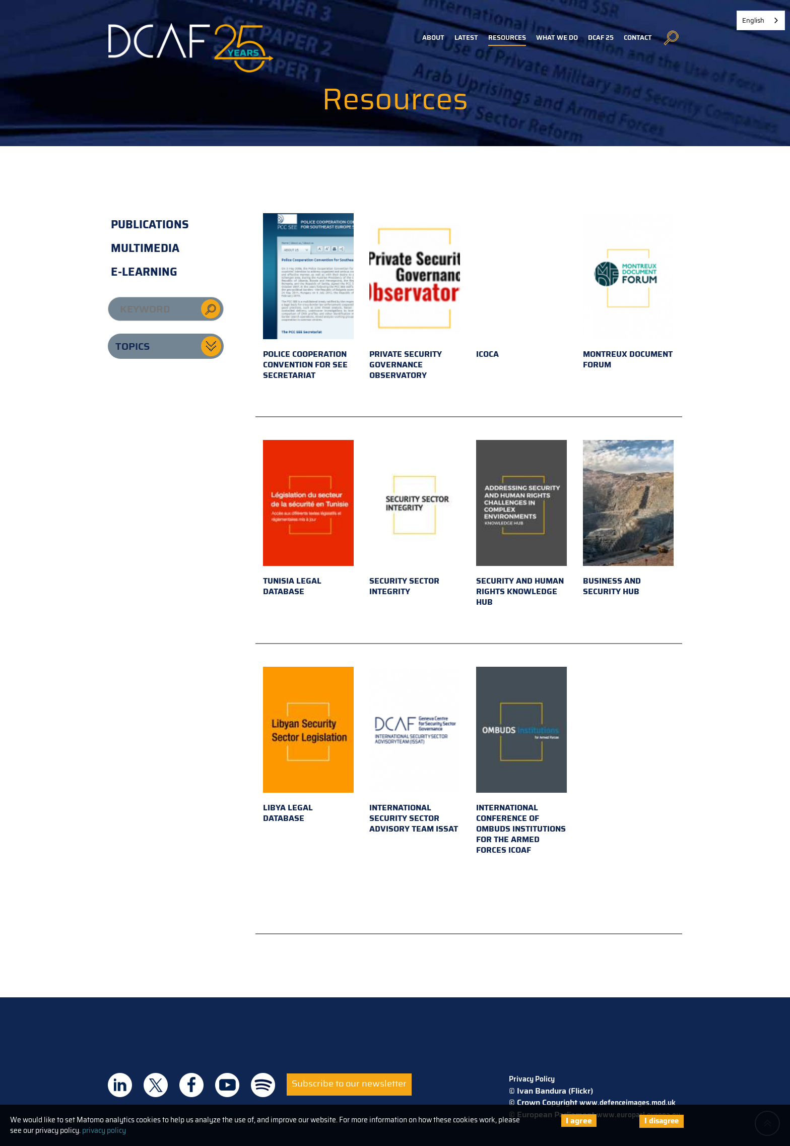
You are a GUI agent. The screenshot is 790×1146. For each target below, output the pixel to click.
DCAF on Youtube (227, 1085)
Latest (466, 37)
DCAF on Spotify (263, 1085)
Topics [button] (132, 346)
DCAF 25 (601, 37)
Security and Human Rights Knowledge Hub (521, 524)
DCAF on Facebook (191, 1085)
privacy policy (104, 1130)
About (433, 37)
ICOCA (521, 286)
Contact (638, 37)
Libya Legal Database (308, 745)
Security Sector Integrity (414, 519)
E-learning (144, 272)
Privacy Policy (532, 1079)
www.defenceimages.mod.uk (627, 1102)
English (753, 20)
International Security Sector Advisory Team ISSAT (414, 751)
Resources (507, 37)
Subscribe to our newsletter (349, 1083)
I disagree (661, 1121)
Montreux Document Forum (628, 292)
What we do (557, 37)
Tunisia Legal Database (308, 519)
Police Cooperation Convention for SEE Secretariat (308, 297)
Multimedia (145, 248)
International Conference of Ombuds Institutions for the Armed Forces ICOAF (521, 761)
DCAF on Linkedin (120, 1085)
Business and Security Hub (628, 519)
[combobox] (761, 20)
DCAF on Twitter (156, 1085)
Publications (150, 224)
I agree (579, 1120)
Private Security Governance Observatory (414, 297)
